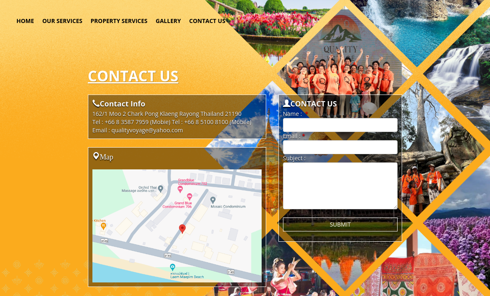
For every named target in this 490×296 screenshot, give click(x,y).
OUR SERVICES (62, 21)
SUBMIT (340, 224)
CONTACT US (207, 21)
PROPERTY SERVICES (119, 21)
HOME (25, 21)
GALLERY (168, 21)
